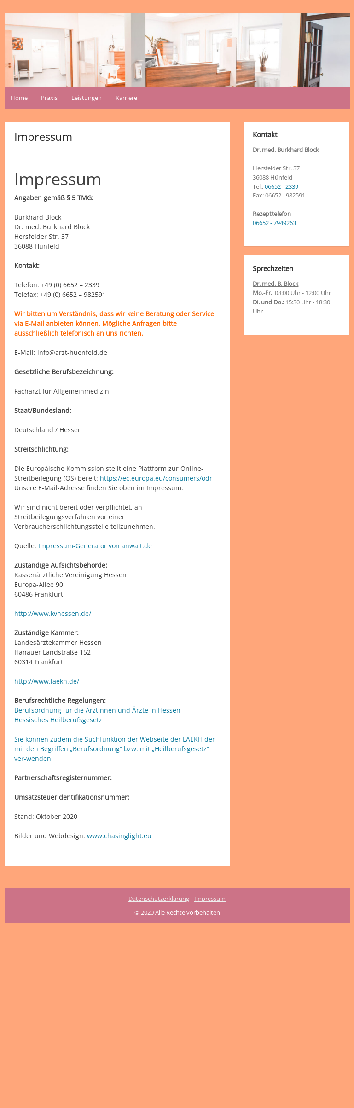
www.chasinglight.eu (119, 835)
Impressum (210, 898)
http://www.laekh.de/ (46, 681)
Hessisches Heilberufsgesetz (58, 719)
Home (19, 97)
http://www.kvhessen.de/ (52, 613)
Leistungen (86, 97)
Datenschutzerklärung (158, 898)
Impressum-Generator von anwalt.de (95, 545)
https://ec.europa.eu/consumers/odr (156, 478)
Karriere (126, 97)
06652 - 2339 (281, 186)
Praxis (49, 97)
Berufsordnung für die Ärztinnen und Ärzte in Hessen (97, 710)
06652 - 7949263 (274, 223)
